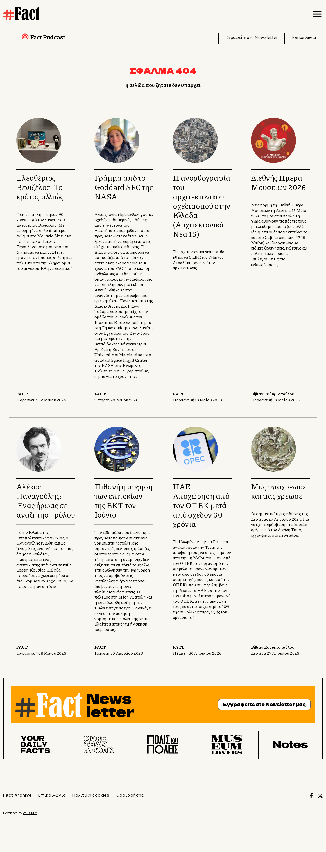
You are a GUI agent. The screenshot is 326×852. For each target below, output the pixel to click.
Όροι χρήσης (130, 795)
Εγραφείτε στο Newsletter (251, 37)
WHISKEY (30, 813)
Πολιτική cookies (91, 795)
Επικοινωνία (303, 37)
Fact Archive (17, 795)
